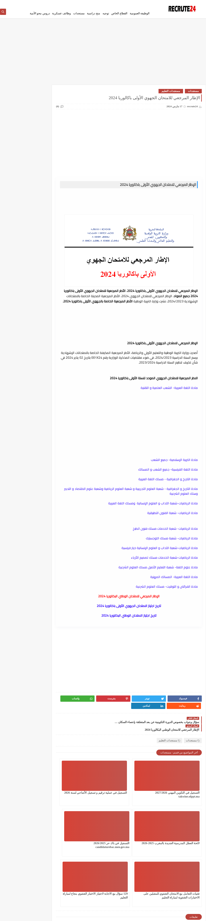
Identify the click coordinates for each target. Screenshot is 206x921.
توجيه (106, 13)
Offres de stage (46, 215)
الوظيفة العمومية (140, 13)
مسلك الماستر (47, 179)
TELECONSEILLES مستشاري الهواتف (17, 217)
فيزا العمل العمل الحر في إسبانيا (22, 316)
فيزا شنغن (46, 157)
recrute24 (168, 915)
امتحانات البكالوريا (18, 118)
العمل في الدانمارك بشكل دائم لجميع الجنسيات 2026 (47, 105)
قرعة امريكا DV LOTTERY (17, 159)
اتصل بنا (107, 3)
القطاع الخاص (119, 13)
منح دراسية (93, 13)
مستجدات (79, 13)
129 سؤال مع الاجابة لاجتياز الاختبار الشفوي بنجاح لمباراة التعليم (94, 834)
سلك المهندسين (46, 147)
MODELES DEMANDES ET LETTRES (17, 202)
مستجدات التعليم (171, 92)
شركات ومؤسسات (17, 147)
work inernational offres (47, 228)
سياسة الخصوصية (141, 3)
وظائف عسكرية (61, 13)
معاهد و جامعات (17, 179)
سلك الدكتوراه (18, 137)
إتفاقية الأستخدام (121, 3)
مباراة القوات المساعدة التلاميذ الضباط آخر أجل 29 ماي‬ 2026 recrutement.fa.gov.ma (22, 421)
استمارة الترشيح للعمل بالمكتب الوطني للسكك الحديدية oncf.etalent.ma (22, 340)
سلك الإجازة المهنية (46, 137)
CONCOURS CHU (47, 199)
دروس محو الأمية (40, 13)
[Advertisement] (103, 55)
